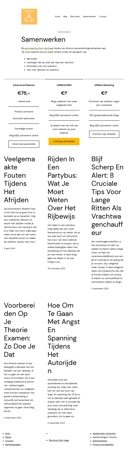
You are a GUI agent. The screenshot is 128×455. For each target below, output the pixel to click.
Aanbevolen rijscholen (104, 433)
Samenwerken (100, 440)
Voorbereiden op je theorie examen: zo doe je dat (19, 329)
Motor (8, 437)
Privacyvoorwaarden (103, 444)
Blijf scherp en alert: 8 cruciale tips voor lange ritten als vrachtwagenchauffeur (107, 196)
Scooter (9, 440)
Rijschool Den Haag (59, 440)
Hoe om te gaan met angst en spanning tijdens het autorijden (64, 338)
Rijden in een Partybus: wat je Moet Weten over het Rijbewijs (62, 187)
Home (57, 16)
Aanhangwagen (13, 444)
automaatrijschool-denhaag (38, 48)
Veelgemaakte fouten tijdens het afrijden (19, 179)
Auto (7, 433)
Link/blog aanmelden (64, 141)
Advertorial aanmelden (24, 144)
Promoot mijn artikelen (104, 134)
